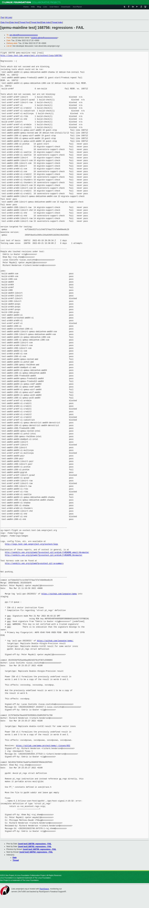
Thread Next (35, 22)
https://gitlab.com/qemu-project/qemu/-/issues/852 (43, 745)
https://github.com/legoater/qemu (59, 594)
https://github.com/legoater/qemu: (55, 640)
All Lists (8, 17)
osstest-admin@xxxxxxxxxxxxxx (44, 38)
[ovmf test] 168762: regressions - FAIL (34, 846)
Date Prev (5, 22)
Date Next (14, 22)
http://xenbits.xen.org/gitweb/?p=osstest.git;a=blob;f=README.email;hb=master (47, 552)
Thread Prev (24, 22)
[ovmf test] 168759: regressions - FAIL (34, 844)
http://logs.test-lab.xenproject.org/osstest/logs (31, 544)
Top (2, 17)
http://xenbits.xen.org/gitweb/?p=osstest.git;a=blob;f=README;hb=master (43, 555)
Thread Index (57, 22)
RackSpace (44, 889)
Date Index (46, 22)
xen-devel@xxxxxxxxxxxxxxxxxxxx (24, 35)
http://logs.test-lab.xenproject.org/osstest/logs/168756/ (31, 55)
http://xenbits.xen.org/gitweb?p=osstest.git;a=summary (34, 563)
